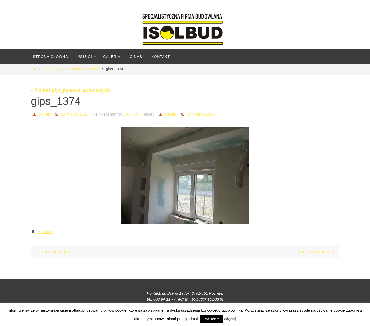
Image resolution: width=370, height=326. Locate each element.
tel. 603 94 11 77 (161, 299)
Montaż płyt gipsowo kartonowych (71, 69)
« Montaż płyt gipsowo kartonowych (70, 90)
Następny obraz (316, 251)
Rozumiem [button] (211, 319)
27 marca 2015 (75, 114)
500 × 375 (133, 114)
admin (44, 114)
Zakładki (45, 232)
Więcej (230, 318)
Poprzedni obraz (54, 251)
